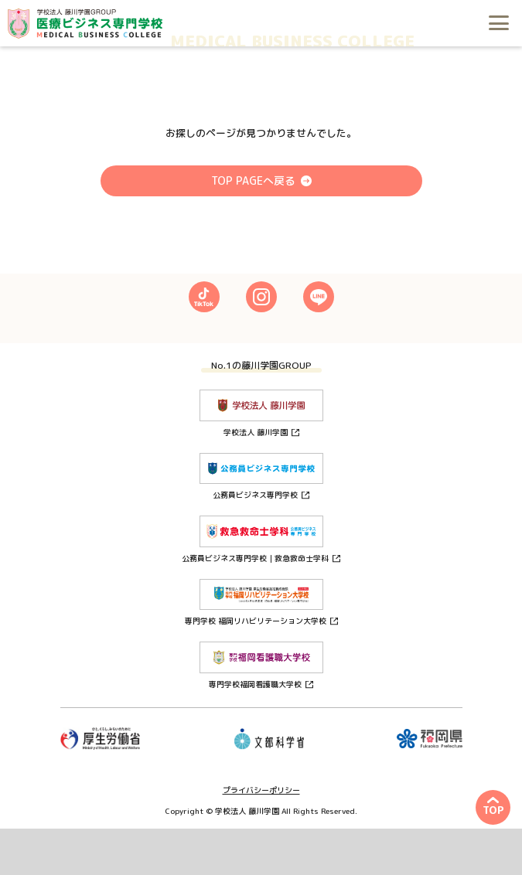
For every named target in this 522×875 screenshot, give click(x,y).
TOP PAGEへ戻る (253, 180)
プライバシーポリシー (261, 790)
